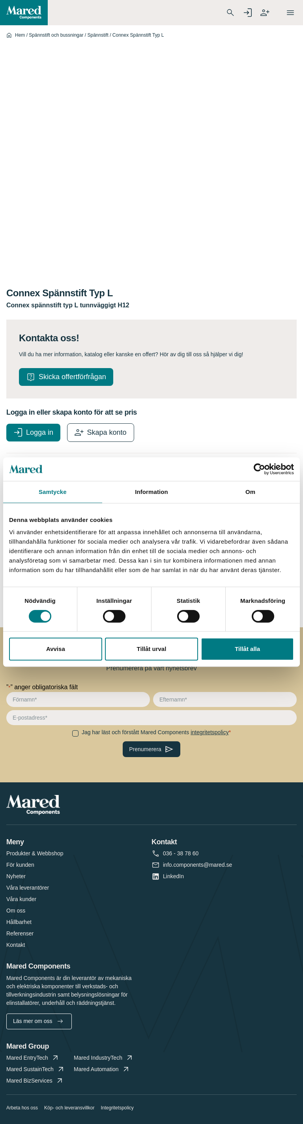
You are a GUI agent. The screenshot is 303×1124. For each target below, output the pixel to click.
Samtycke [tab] (53, 491)
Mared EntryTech (33, 1058)
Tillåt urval (151, 648)
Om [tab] (250, 491)
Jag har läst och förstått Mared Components (155, 732)
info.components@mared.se (197, 865)
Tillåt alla (247, 648)
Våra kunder (21, 899)
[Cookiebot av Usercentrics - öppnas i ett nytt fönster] (259, 469)
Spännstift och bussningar (56, 35)
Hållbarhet (19, 922)
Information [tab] (151, 491)
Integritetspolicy (117, 1108)
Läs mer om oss (38, 1021)
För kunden (20, 865)
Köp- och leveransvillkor (69, 1108)
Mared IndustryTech (104, 1058)
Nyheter (16, 876)
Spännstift (97, 35)
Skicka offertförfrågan (72, 377)
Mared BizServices (35, 1081)
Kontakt (15, 945)
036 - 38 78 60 (180, 853)
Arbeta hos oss (22, 1108)
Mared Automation (102, 1069)
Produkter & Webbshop (35, 853)
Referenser (20, 933)
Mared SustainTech (35, 1069)
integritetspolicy (210, 732)
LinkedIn (173, 876)
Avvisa (55, 648)
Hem (20, 35)
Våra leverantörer (27, 888)
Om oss (15, 910)
